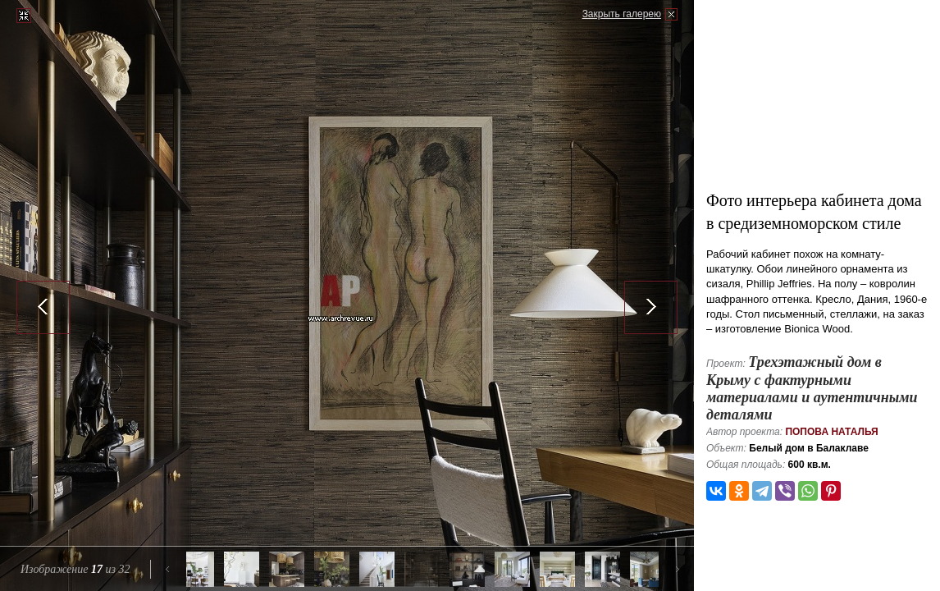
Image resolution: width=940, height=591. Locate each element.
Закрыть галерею (621, 14)
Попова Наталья (831, 432)
